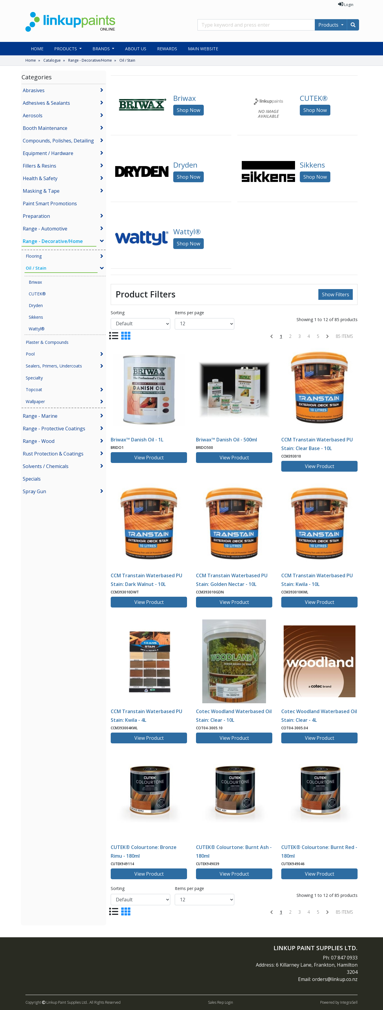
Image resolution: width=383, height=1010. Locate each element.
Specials (32, 479)
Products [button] (66, 48)
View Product (149, 457)
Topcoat (34, 389)
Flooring (34, 256)
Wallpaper (35, 401)
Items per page (189, 312)
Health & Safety (40, 178)
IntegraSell (349, 1002)
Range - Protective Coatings (54, 428)
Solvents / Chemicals (46, 466)
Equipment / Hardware (48, 153)
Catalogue (52, 60)
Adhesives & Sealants (46, 103)
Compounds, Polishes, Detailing (58, 140)
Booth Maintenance (45, 128)
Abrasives (34, 90)
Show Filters (335, 294)
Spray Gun (34, 491)
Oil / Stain (127, 60)
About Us (135, 48)
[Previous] (271, 336)
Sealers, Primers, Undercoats (54, 366)
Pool (30, 354)
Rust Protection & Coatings (53, 453)
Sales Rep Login (220, 1002)
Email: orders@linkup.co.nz (328, 979)
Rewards (167, 48)
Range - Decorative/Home (90, 60)
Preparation (36, 216)
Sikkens (36, 317)
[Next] (327, 336)
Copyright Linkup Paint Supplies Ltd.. (57, 1002)
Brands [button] (101, 48)
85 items (344, 336)
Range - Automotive (45, 228)
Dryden (36, 305)
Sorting (117, 312)
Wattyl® (37, 329)
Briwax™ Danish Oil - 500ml (226, 439)
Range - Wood (38, 441)
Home (37, 48)
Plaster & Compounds (47, 342)
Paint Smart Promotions (50, 203)
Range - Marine (40, 416)
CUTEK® (37, 294)
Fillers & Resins (39, 165)
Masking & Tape (41, 191)
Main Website (203, 48)
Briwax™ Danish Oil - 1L (137, 439)
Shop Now (188, 110)
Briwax (35, 282)
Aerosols (32, 115)
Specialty (34, 378)
